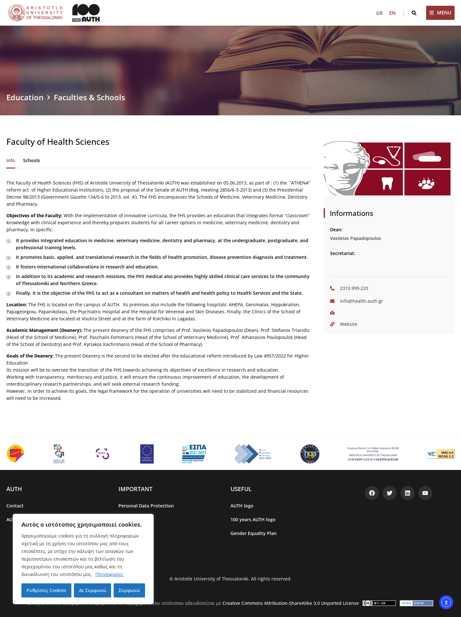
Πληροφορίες (109, 574)
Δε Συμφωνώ (92, 590)
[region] (83, 559)
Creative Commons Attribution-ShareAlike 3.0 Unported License (290, 603)
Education (25, 97)
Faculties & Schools (89, 97)
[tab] (10, 161)
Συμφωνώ (129, 590)
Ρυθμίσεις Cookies (46, 590)
